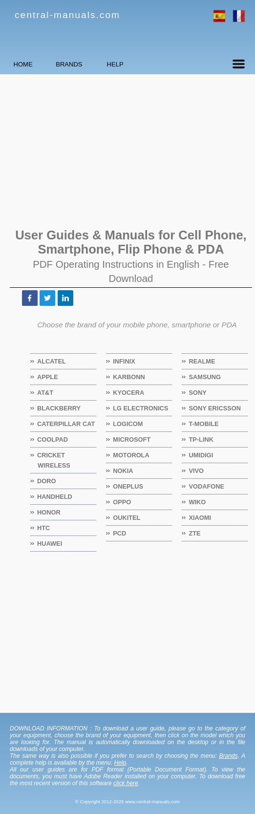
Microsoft (131, 439)
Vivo (196, 470)
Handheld (55, 496)
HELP (183, 64)
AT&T (45, 392)
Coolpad (53, 439)
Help (120, 762)
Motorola (131, 455)
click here (125, 783)
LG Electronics (140, 408)
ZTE (194, 533)
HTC (44, 528)
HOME (36, 64)
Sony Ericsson (214, 408)
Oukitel (126, 517)
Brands (228, 755)
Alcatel (52, 361)
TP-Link (201, 439)
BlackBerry (59, 408)
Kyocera (128, 392)
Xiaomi (200, 517)
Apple (48, 377)
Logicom (128, 424)
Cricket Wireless (54, 460)
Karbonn (129, 377)
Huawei (50, 543)
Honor (49, 512)
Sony (197, 392)
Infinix (124, 361)
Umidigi (201, 455)
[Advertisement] (127, 150)
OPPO (122, 502)
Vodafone (206, 486)
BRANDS (110, 64)
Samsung (204, 377)
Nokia (123, 470)
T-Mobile (203, 424)
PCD (119, 533)
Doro (47, 481)
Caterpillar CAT (66, 424)
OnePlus (128, 486)
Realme (202, 361)
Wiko (197, 502)
